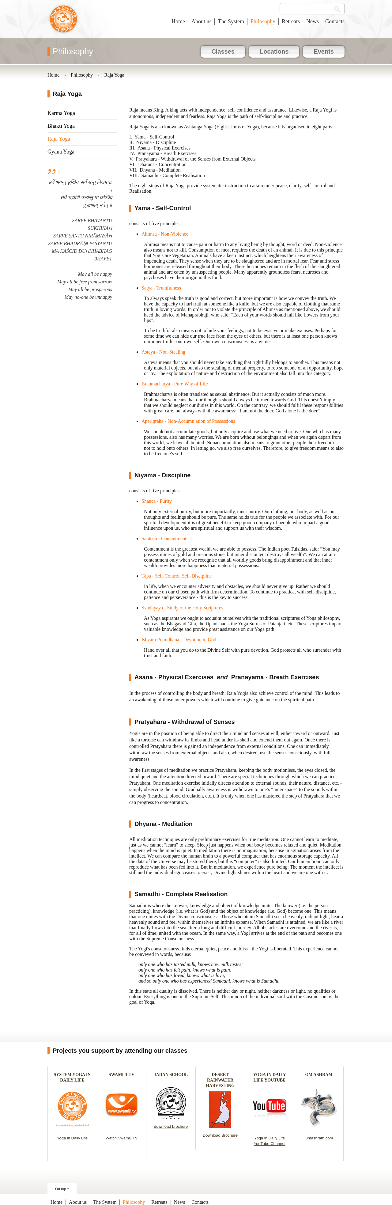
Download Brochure (220, 1135)
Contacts (335, 21)
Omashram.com (319, 1138)
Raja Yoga (58, 139)
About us (201, 21)
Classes (223, 51)
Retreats (291, 21)
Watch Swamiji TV (122, 1138)
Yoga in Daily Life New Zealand (63, 22)
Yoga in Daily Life (72, 1138)
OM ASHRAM (318, 1074)
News (312, 21)
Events (324, 51)
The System (231, 21)
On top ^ (62, 1188)
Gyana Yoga (60, 152)
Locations (274, 51)
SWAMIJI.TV (121, 1074)
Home (178, 21)
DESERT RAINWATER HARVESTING (220, 1080)
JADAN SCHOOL (171, 1074)
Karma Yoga (61, 113)
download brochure (171, 1126)
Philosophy (263, 21)
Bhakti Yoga (61, 126)
